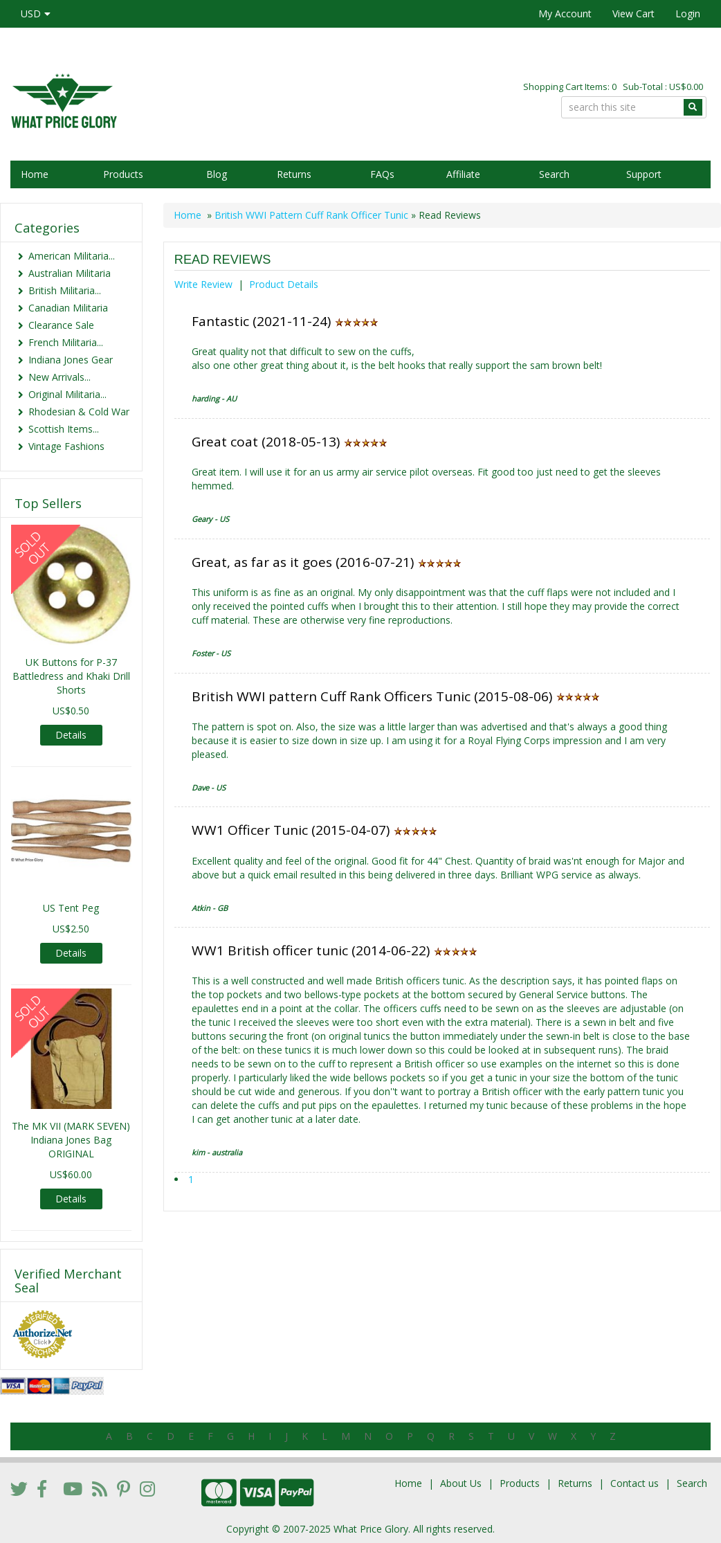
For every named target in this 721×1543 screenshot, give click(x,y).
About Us (461, 1483)
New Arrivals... (59, 377)
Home (34, 174)
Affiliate (463, 174)
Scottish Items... (63, 428)
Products (123, 174)
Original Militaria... (67, 394)
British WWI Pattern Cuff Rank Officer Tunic (311, 215)
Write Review (203, 284)
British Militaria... (64, 290)
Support (643, 174)
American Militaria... (71, 255)
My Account (565, 13)
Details (70, 734)
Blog (216, 174)
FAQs (382, 174)
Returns (294, 174)
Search (554, 174)
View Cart (633, 13)
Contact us (634, 1483)
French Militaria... (65, 342)
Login (687, 13)
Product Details (283, 284)
